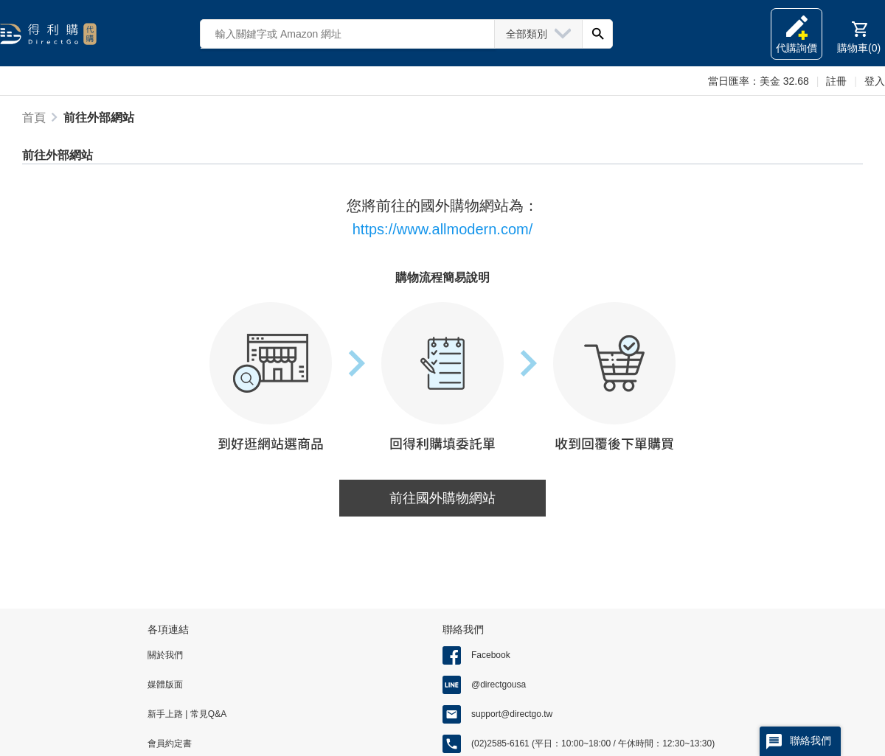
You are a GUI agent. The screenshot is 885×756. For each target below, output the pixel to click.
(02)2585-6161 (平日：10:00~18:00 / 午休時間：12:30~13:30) (593, 743)
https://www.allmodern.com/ (443, 229)
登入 (874, 81)
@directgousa (498, 684)
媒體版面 (165, 684)
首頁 (34, 117)
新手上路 (166, 714)
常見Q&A (206, 714)
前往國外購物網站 (442, 498)
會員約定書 (170, 743)
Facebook (490, 655)
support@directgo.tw (511, 714)
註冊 (836, 81)
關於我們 (165, 655)
